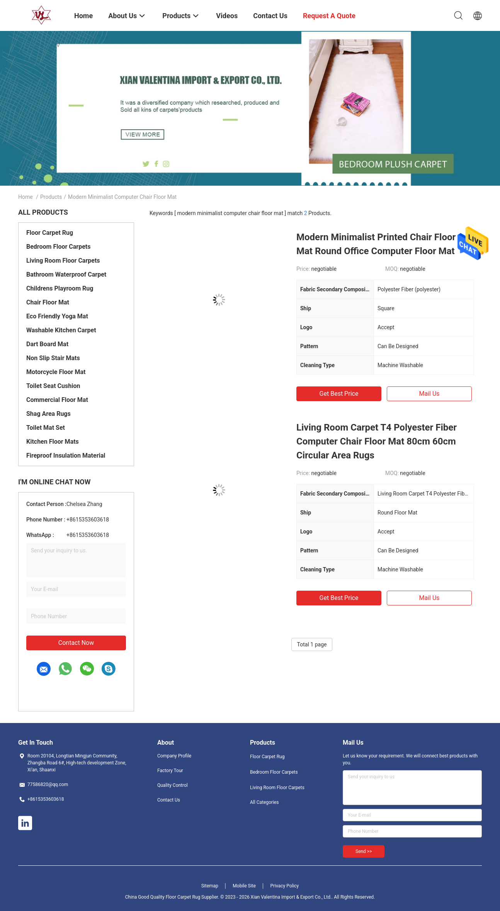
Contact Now (76, 642)
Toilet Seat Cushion (53, 386)
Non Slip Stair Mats (53, 358)
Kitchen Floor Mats (52, 441)
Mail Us (429, 393)
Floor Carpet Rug (49, 232)
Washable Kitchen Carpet (61, 330)
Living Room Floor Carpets (63, 260)
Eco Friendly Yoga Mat (57, 316)
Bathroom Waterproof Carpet (66, 274)
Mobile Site (244, 886)
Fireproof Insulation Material (65, 455)
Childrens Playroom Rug (59, 288)
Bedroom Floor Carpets (58, 246)
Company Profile (174, 756)
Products (51, 197)
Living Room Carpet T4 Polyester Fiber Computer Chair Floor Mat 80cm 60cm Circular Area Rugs (376, 441)
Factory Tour (170, 770)
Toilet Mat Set (45, 427)
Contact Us (168, 800)
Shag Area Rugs (48, 413)
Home (25, 197)
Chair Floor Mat (47, 302)
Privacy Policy (284, 886)
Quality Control (172, 785)
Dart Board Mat (47, 344)
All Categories (264, 802)
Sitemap (209, 886)
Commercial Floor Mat (57, 399)
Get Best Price (339, 393)
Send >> (363, 851)
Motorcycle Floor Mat (55, 372)
